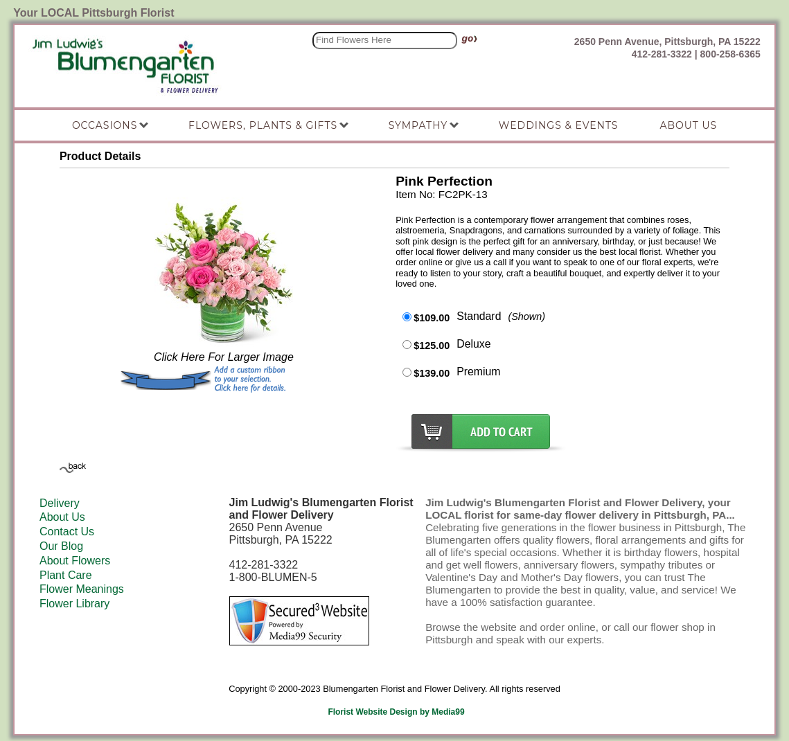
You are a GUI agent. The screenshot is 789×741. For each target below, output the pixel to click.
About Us (62, 517)
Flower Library (74, 603)
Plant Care (65, 575)
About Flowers (74, 560)
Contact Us (66, 531)
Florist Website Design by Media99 (396, 712)
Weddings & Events (559, 125)
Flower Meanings (81, 589)
